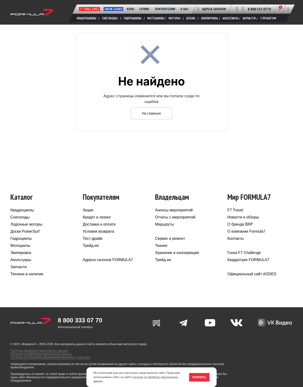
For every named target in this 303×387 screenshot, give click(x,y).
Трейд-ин (91, 246)
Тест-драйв (92, 239)
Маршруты (164, 225)
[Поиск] (288, 9)
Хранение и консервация (177, 253)
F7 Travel (235, 211)
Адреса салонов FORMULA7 (108, 260)
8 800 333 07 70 (80, 320)
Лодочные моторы (26, 225)
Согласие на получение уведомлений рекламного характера (50, 358)
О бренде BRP (240, 225)
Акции (88, 211)
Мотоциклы (20, 246)
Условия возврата (98, 232)
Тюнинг (161, 246)
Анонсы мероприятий (174, 211)
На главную (151, 113)
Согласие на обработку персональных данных (40, 354)
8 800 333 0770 (259, 9)
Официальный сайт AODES (251, 274)
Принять (199, 377)
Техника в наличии (26, 274)
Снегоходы (20, 218)
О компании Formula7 (246, 232)
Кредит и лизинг (97, 218)
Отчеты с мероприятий (175, 218)
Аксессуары (20, 260)
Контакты (235, 239)
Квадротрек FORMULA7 (248, 260)
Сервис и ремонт (170, 239)
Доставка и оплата (99, 225)
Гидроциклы (21, 239)
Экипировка (20, 253)
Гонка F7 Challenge (244, 253)
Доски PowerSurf (25, 232)
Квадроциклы (22, 211)
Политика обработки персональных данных (39, 351)
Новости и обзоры (243, 218)
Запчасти (18, 267)
